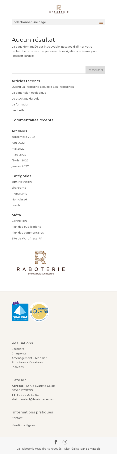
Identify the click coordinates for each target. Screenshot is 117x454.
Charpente (19, 353)
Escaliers (18, 349)
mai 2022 (18, 148)
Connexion (19, 221)
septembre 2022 (23, 137)
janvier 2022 (20, 166)
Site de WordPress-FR (27, 238)
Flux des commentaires (28, 232)
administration (22, 182)
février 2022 (20, 160)
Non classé (19, 199)
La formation (20, 104)
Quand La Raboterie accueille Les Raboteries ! (43, 87)
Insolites (18, 367)
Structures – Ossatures (27, 362)
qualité (16, 205)
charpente (19, 187)
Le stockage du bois (25, 98)
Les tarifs (18, 110)
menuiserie (19, 193)
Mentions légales (24, 425)
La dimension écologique (29, 92)
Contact (17, 418)
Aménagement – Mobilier (29, 358)
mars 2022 (19, 154)
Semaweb (93, 448)
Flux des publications (26, 226)
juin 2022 (18, 142)
